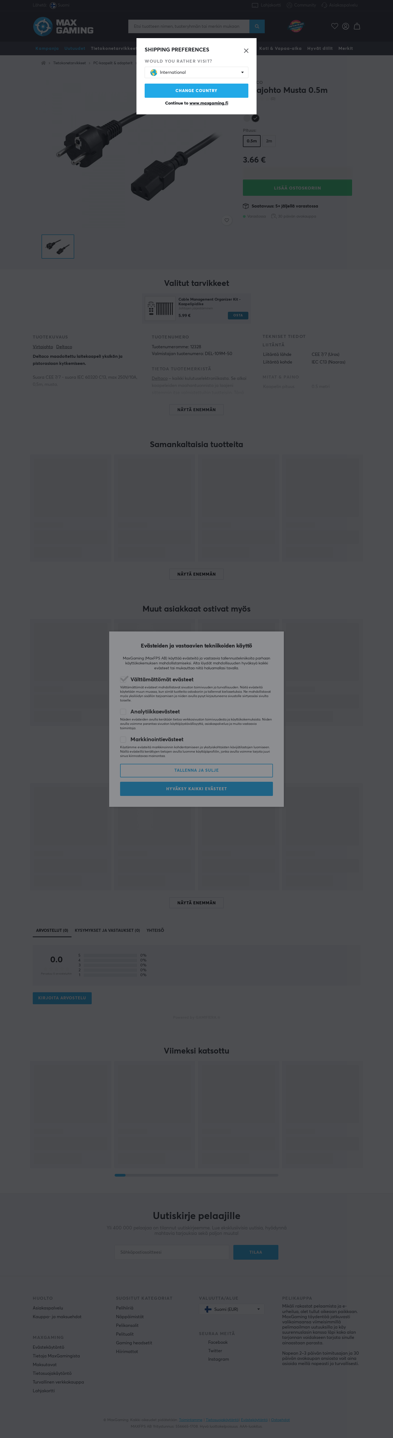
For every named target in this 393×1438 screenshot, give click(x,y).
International (168, 72)
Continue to (196, 103)
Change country (196, 91)
